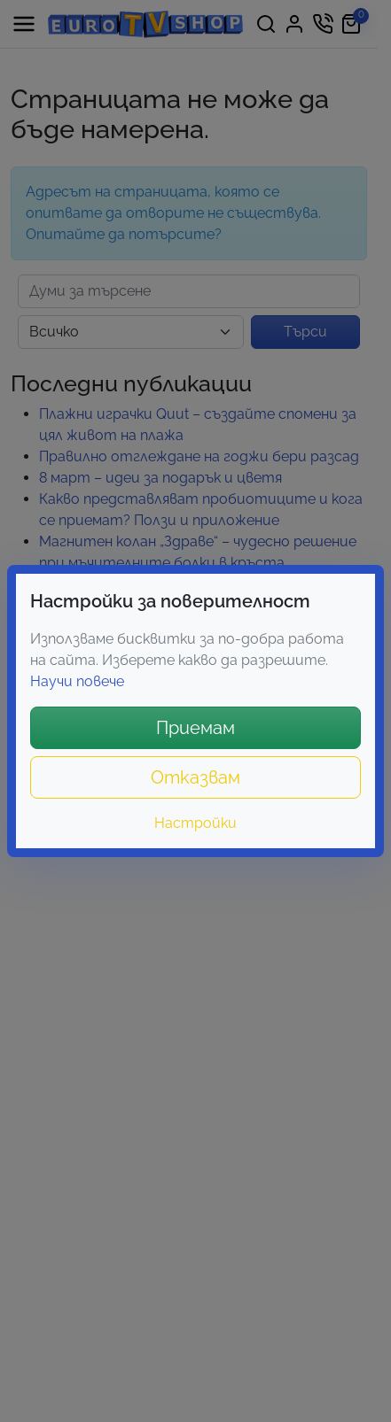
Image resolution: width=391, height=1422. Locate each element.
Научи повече (77, 681)
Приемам (195, 727)
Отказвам (195, 777)
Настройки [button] (195, 823)
